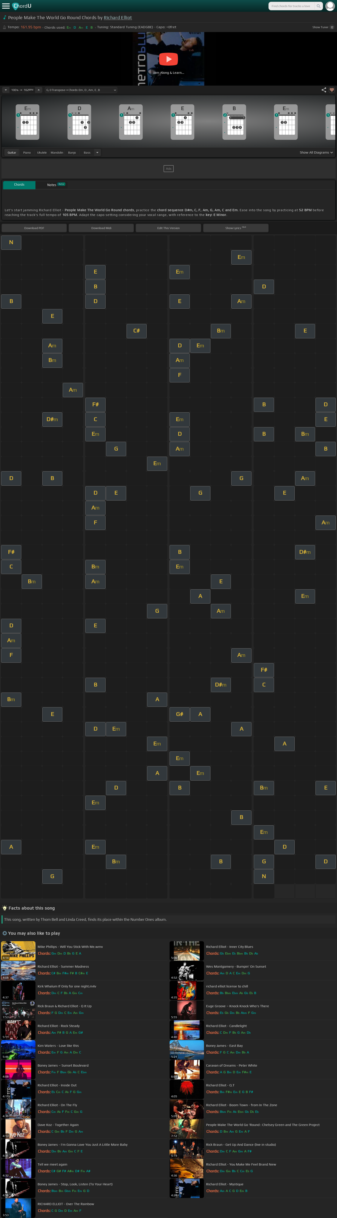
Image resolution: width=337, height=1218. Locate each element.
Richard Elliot (118, 17)
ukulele (42, 152)
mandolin (57, 152)
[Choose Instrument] (97, 152)
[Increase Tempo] (38, 90)
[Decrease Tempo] (5, 90)
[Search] (318, 6)
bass (87, 152)
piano (27, 152)
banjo (72, 152)
